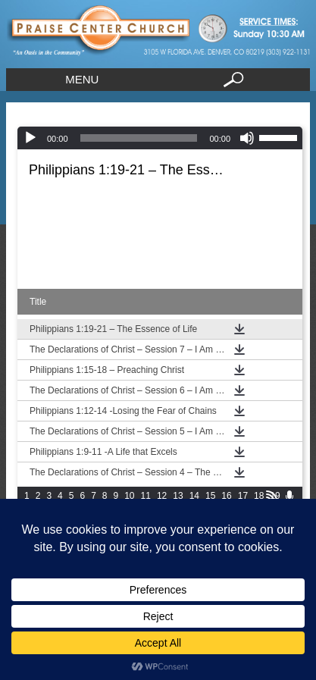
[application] (159, 138)
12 (162, 495)
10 (129, 495)
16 (226, 495)
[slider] (139, 138)
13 (178, 495)
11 (146, 495)
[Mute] (247, 138)
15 (210, 495)
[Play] (30, 138)
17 (243, 495)
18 (259, 495)
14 (194, 495)
